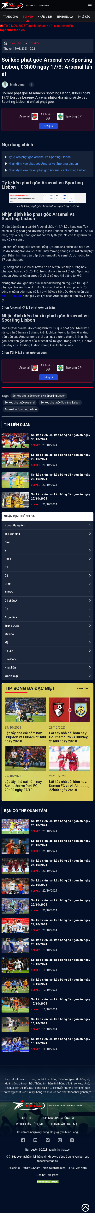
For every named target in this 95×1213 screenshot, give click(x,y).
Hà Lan (9, 650)
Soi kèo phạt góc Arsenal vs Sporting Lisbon (38, 395)
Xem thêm (83, 688)
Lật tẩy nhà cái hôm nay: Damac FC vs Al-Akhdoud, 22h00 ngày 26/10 (69, 786)
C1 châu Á (11, 600)
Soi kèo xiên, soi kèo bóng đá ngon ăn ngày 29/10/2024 (60, 457)
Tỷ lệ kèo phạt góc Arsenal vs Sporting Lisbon (40, 157)
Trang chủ (10, 16)
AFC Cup (10, 592)
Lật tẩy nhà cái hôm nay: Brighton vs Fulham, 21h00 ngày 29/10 (25, 737)
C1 (6, 567)
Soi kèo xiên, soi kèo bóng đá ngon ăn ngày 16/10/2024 (60, 1021)
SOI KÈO (34, 43)
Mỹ (6, 642)
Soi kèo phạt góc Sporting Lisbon (60, 402)
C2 (6, 575)
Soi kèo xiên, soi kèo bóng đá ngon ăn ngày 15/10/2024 (60, 1041)
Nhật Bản (10, 667)
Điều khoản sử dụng (29, 1124)
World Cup (11, 675)
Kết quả (48, 126)
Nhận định (45, 16)
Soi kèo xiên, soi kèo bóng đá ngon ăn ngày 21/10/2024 (60, 922)
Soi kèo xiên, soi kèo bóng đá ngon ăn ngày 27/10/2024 (60, 496)
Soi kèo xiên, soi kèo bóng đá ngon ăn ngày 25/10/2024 (60, 843)
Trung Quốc (12, 625)
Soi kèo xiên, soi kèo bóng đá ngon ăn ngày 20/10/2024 (60, 942)
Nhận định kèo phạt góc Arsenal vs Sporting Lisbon (43, 163)
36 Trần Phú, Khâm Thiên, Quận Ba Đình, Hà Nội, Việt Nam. (52, 1167)
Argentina (11, 617)
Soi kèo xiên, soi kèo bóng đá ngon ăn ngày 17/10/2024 (60, 1001)
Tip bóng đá (65, 16)
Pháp (8, 558)
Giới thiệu (27, 1117)
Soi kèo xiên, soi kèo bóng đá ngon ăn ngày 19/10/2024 (60, 962)
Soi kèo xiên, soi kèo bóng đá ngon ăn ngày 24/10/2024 (60, 863)
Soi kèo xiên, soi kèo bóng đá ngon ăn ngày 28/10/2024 (60, 477)
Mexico (9, 634)
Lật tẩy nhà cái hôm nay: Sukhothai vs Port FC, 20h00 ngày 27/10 (24, 786)
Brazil (8, 583)
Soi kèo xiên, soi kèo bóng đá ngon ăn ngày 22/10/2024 (60, 883)
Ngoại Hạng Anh (15, 525)
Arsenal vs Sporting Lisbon (20, 409)
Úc (6, 609)
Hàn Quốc (11, 659)
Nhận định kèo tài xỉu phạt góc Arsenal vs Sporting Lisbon (47, 170)
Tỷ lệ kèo (84, 16)
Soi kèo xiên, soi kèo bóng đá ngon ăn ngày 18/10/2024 (60, 982)
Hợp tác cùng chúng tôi (58, 1117)
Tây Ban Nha (12, 533)
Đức (7, 542)
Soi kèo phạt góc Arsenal (19, 402)
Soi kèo (28, 16)
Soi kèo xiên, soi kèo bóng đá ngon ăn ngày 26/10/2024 (60, 823)
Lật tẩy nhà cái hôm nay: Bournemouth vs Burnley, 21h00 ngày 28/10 (68, 737)
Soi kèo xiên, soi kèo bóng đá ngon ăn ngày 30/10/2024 (60, 437)
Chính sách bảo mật (65, 1124)
